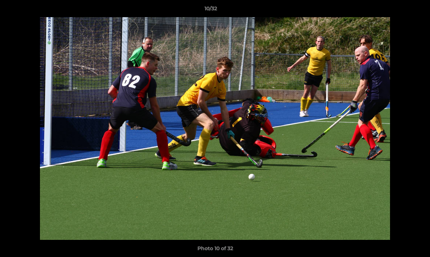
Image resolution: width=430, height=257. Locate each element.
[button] (400, 10)
